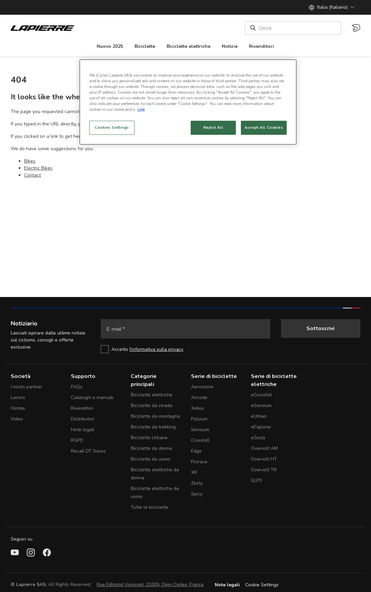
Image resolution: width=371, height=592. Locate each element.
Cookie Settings (262, 585)
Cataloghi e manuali (92, 397)
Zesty (197, 483)
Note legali (82, 429)
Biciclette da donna (151, 448)
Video (17, 419)
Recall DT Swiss (88, 451)
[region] (188, 102)
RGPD (77, 440)
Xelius (197, 408)
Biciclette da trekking (153, 427)
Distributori (82, 419)
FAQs (76, 387)
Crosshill (200, 440)
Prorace (199, 462)
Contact (32, 175)
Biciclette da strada (151, 405)
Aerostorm (202, 387)
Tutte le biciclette (149, 507)
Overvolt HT (264, 459)
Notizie (18, 408)
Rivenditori (82, 408)
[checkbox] (185, 349)
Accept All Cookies (264, 127)
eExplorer (261, 427)
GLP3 (256, 480)
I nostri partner (26, 387)
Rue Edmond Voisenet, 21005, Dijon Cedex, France (150, 584)
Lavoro (18, 397)
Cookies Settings (112, 127)
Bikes (29, 161)
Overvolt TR (264, 470)
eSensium (261, 405)
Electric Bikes (38, 168)
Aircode (199, 397)
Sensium (200, 429)
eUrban (259, 416)
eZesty (258, 437)
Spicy (196, 494)
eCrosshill (261, 395)
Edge (196, 451)
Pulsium (199, 419)
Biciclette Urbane (149, 437)
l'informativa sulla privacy (156, 349)
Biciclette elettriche (151, 395)
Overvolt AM (264, 448)
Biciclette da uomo (150, 459)
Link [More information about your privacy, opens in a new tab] (141, 109)
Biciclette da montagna (155, 416)
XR (194, 472)
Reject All (213, 127)
